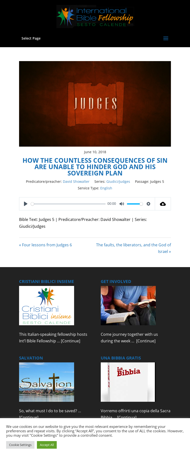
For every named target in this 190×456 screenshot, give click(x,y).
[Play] (26, 204)
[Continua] (126, 417)
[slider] (68, 204)
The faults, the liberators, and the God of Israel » (133, 248)
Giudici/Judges (118, 181)
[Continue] (70, 341)
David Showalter (76, 181)
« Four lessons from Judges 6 (45, 245)
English (106, 188)
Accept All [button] (47, 445)
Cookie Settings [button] (20, 445)
